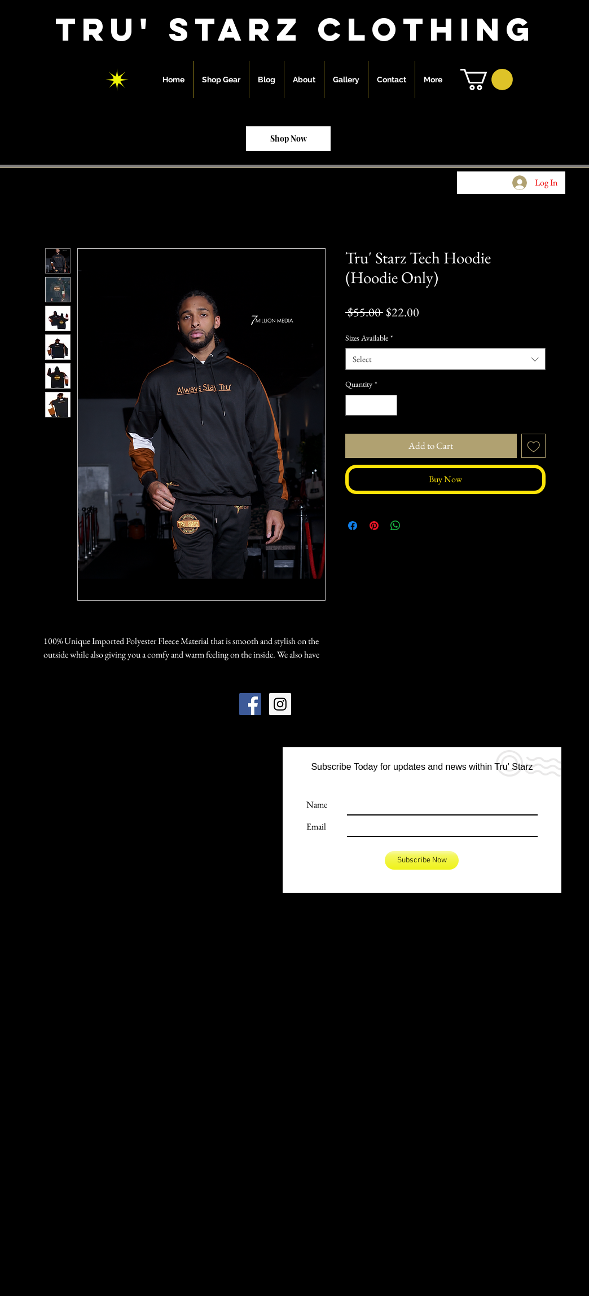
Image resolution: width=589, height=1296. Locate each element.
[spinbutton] (371, 405)
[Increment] (388, 405)
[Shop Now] (288, 139)
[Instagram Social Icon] (280, 704)
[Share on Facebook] (352, 525)
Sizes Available (369, 338)
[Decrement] (354, 405)
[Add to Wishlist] (533, 446)
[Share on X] (417, 525)
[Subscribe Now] (422, 860)
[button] (486, 79)
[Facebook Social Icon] (250, 704)
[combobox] (445, 359)
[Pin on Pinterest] (374, 525)
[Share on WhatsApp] (395, 525)
